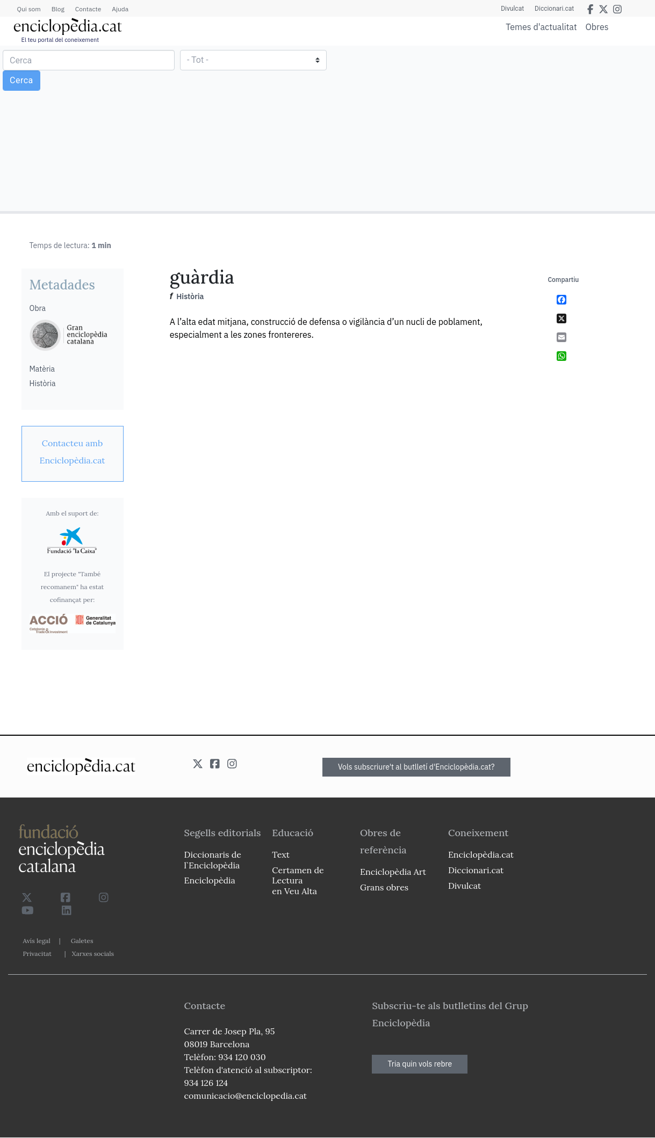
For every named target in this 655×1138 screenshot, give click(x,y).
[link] (72, 451)
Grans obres (384, 887)
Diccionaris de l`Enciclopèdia (212, 859)
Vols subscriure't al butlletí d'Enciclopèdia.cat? (416, 767)
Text (281, 854)
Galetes (82, 941)
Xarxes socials (93, 953)
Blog (58, 9)
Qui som (29, 9)
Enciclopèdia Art (393, 871)
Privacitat (37, 953)
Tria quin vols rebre (419, 1064)
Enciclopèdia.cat (481, 854)
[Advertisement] (489, 128)
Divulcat (512, 8)
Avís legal (37, 941)
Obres (597, 26)
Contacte (88, 9)
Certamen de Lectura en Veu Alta (297, 880)
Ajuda (120, 9)
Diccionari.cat (554, 8)
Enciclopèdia (209, 880)
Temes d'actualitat (541, 27)
